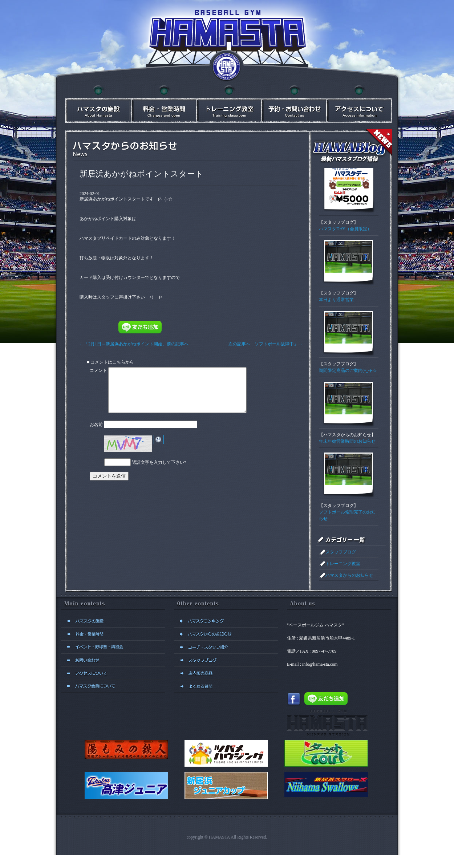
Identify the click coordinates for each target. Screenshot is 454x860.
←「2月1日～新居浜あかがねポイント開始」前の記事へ (136, 343)
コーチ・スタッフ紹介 (226, 647)
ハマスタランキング (226, 621)
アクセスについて (359, 104)
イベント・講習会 (228, 104)
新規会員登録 (113, 686)
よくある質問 (226, 686)
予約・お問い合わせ (294, 104)
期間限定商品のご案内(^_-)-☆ (348, 370)
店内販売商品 (226, 673)
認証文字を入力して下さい (158, 471)
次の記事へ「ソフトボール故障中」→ (263, 343)
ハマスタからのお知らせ (347, 434)
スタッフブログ (338, 222)
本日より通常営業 (336, 299)
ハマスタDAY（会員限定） (345, 228)
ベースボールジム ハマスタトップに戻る (227, 67)
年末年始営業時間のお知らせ (347, 441)
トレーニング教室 (342, 563)
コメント (98, 370)
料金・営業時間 (163, 104)
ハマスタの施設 (97, 104)
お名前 (96, 433)
